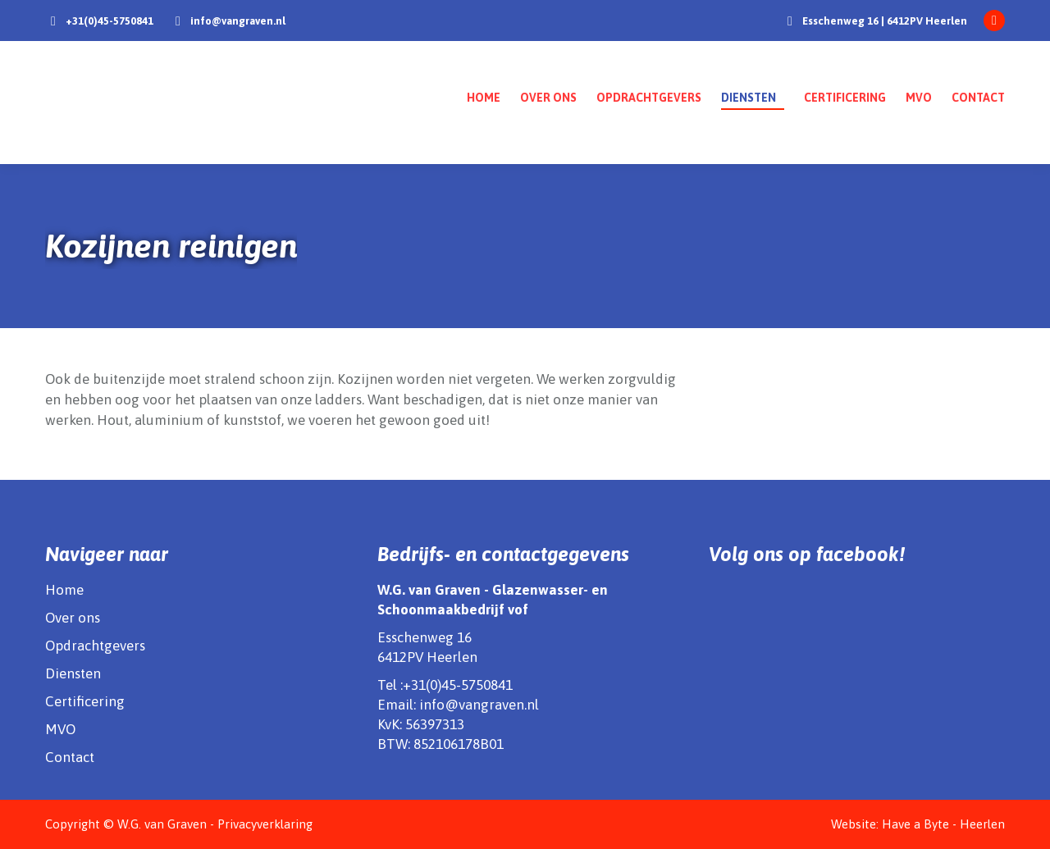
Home (64, 590)
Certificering (85, 701)
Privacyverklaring (265, 824)
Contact (69, 757)
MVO (60, 729)
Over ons (72, 617)
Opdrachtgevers (95, 645)
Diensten (73, 673)
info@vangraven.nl (237, 21)
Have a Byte (915, 824)
